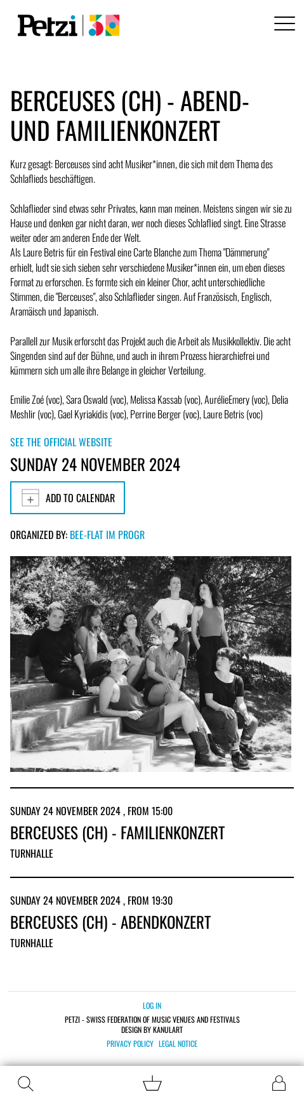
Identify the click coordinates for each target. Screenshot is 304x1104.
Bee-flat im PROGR (107, 534)
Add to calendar (67, 498)
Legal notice (178, 1044)
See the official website (61, 441)
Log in (152, 1005)
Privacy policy (130, 1044)
